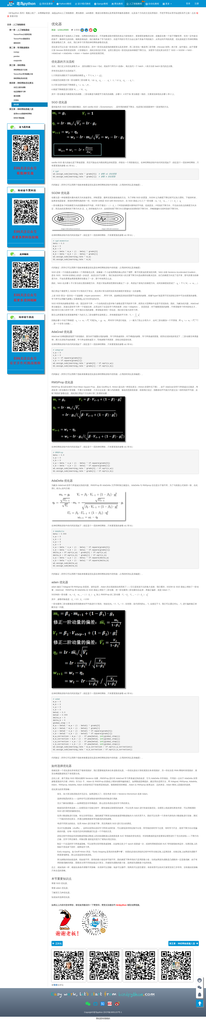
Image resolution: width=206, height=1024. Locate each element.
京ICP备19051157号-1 (112, 1012)
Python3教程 (64, 3)
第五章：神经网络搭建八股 (183, 943)
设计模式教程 (83, 3)
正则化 (57, 943)
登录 (188, 3)
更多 (167, 3)
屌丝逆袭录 (47, 2)
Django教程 (101, 3)
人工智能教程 (135, 2)
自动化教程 (152, 3)
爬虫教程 (117, 3)
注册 (197, 3)
